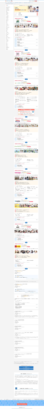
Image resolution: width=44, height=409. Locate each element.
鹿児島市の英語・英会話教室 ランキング (28, 2)
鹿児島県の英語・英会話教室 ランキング (19, 2)
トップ (7, 2)
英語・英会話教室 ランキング (11, 2)
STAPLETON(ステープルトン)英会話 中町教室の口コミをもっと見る (31, 292)
